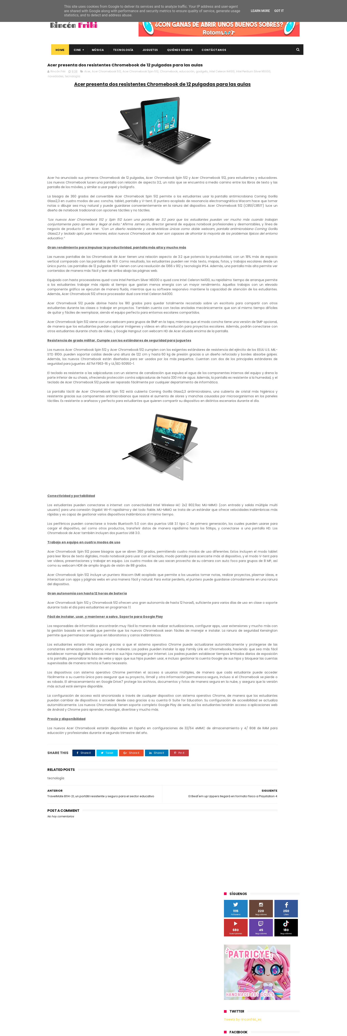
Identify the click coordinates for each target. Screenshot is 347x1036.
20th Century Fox (238, 293)
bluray (262, 416)
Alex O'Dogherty (276, 309)
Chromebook (169, 81)
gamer (275, 440)
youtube (287, 457)
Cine (73, 50)
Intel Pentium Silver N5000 (85, 86)
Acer (87, 81)
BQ (245, 317)
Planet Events (284, 358)
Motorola (281, 350)
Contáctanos (210, 50)
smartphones (261, 448)
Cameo (290, 317)
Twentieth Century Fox (242, 391)
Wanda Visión (265, 407)
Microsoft (262, 350)
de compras (250, 432)
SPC (229, 366)
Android (231, 317)
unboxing (246, 457)
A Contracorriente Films (242, 309)
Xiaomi (231, 416)
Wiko (284, 407)
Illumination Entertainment (245, 342)
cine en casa (235, 424)
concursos (277, 424)
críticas (231, 432)
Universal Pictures (238, 407)
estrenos (258, 440)
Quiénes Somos (176, 50)
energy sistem (236, 440)
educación (186, 81)
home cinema (236, 448)
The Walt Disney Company (244, 383)
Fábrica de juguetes (239, 334)
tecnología (128, 86)
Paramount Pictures (255, 358)
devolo (269, 432)
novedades (112, 86)
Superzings (288, 375)
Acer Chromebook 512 (106, 81)
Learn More (260, 11)
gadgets (202, 81)
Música (94, 50)
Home (56, 50)
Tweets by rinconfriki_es (242, 191)
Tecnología (119, 50)
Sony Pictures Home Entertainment (250, 375)
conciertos (257, 424)
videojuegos (267, 457)
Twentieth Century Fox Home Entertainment (257, 399)
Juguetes (146, 50)
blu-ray (247, 416)
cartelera (278, 416)
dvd (282, 432)
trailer (230, 457)
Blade (275, 317)
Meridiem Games (238, 350)
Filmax (269, 326)
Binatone (259, 317)
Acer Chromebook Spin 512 (140, 81)
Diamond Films (249, 326)
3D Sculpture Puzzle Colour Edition (249, 301)
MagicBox (276, 342)
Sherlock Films (247, 366)
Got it (279, 11)
